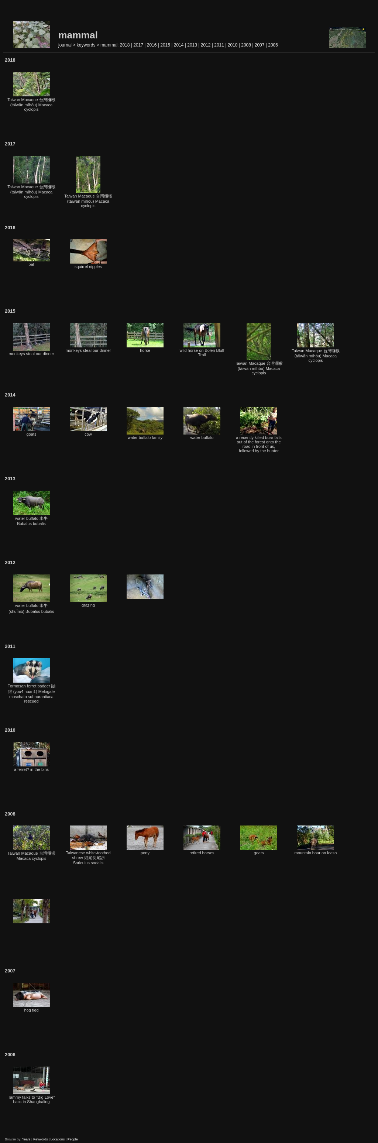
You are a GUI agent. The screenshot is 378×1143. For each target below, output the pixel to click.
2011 (219, 45)
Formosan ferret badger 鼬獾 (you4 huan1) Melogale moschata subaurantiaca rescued (31, 680)
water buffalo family (145, 423)
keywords (86, 45)
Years (26, 1139)
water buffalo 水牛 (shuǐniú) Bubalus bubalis (31, 594)
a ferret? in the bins (31, 757)
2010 (233, 45)
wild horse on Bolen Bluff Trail (202, 340)
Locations (58, 1139)
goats (31, 421)
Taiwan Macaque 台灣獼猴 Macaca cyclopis (31, 843)
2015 (165, 45)
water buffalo (201, 423)
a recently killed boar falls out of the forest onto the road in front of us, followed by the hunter (259, 430)
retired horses (201, 840)
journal (65, 45)
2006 (273, 45)
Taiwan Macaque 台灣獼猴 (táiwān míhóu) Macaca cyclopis (31, 91)
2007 (260, 45)
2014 (179, 45)
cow (88, 421)
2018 (125, 45)
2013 (192, 45)
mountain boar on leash (316, 840)
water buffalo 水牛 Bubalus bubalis (31, 508)
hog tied (31, 997)
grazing (88, 590)
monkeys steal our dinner (31, 339)
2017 (138, 45)
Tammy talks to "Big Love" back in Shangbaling (31, 1085)
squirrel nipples (88, 254)
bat (31, 253)
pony (145, 840)
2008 (246, 45)
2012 (206, 45)
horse (145, 338)
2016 (152, 45)
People (73, 1139)
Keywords (40, 1139)
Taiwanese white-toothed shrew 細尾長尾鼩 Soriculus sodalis (88, 845)
